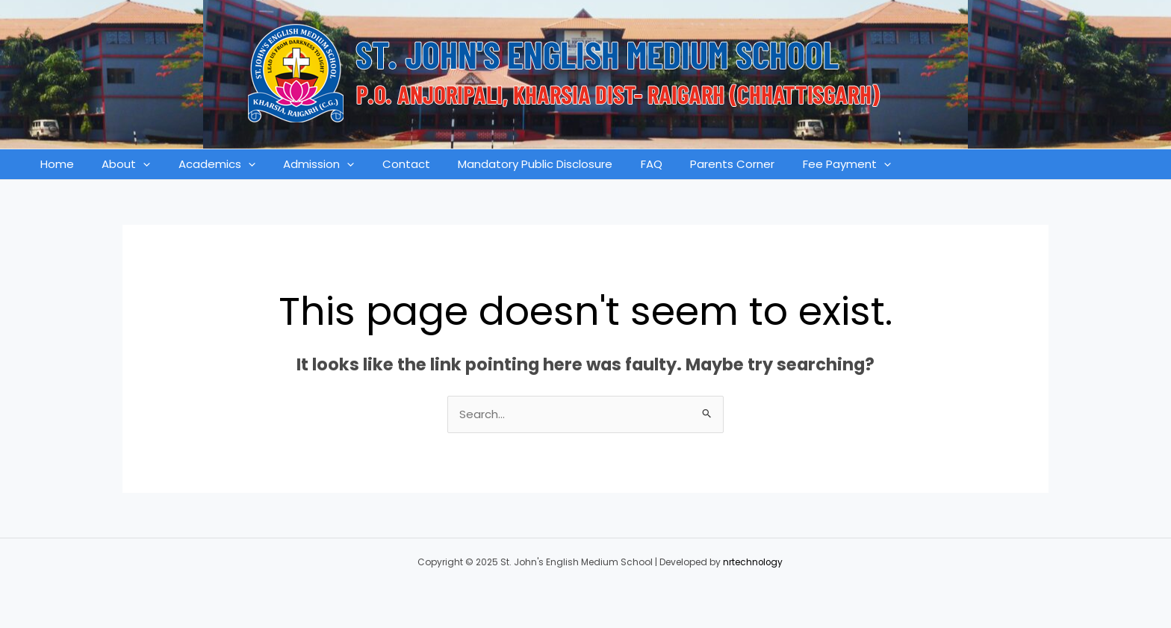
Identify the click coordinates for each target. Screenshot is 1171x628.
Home (54, 164)
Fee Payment (799, 164)
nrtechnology (752, 562)
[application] (135, 164)
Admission (299, 164)
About (117, 164)
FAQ (615, 164)
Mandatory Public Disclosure (504, 164)
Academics (202, 164)
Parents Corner (690, 164)
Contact (381, 164)
